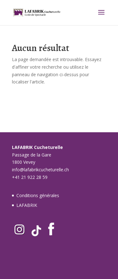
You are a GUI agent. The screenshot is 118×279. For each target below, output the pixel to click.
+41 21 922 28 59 (30, 177)
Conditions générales (37, 195)
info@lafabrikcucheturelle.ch (40, 170)
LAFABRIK (26, 205)
